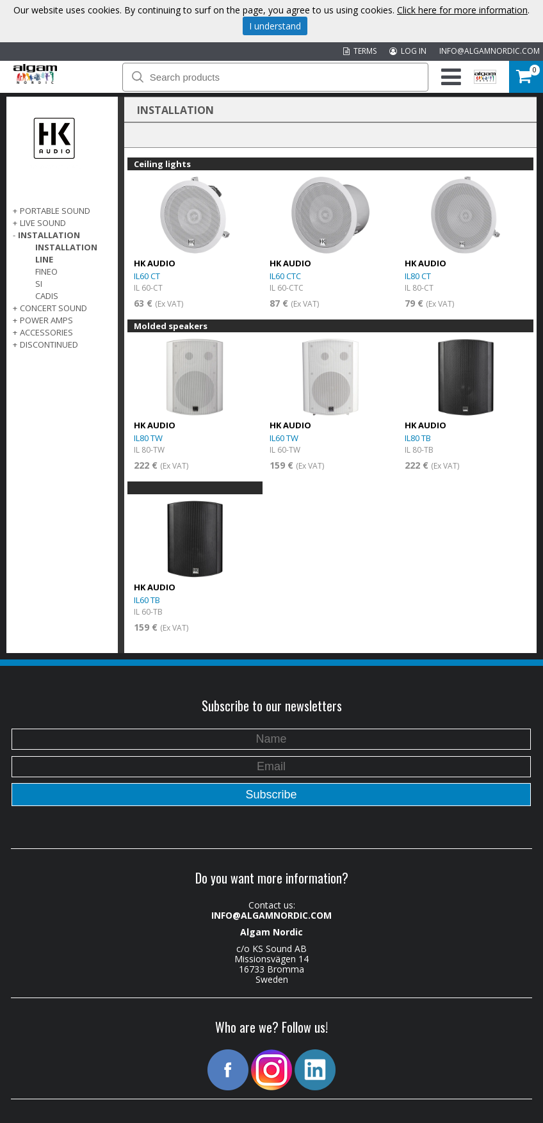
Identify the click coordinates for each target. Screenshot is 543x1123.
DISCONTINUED (49, 344)
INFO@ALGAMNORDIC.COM (489, 50)
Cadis (46, 296)
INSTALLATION (49, 235)
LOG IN (407, 50)
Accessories (46, 332)
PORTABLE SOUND (55, 210)
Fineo (46, 271)
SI (38, 283)
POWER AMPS (46, 320)
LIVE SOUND (43, 223)
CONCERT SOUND (53, 308)
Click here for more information (462, 10)
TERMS (360, 50)
